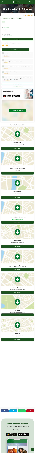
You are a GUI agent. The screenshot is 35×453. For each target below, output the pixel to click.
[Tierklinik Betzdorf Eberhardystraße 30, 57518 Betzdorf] (17, 236)
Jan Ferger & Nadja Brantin (17, 216)
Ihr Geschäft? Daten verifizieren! (17, 86)
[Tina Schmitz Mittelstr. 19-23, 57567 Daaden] (17, 329)
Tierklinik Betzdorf (17, 240)
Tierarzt (3, 22)
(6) (32, 15)
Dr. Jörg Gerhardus (17, 142)
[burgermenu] (2, 2)
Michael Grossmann (17, 191)
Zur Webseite (6, 29)
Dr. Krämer (17, 310)
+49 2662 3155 (6, 27)
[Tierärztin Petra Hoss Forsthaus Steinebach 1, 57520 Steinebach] (17, 163)
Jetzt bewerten (15, 49)
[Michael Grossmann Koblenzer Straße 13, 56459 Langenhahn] (17, 187)
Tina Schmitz (17, 333)
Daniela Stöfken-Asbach (17, 287)
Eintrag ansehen (17, 148)
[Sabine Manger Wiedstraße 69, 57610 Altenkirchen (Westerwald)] (17, 260)
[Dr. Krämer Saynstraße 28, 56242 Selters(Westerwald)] (17, 306)
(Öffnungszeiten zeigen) (8, 35)
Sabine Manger (17, 265)
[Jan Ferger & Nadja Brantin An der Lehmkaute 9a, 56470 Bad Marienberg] (17, 212)
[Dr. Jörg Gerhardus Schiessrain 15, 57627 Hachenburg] (17, 138)
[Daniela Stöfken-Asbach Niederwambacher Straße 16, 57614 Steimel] (17, 283)
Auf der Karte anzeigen (17, 110)
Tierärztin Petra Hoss (17, 167)
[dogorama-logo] (16, 2)
